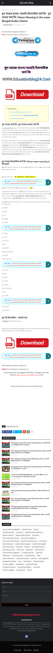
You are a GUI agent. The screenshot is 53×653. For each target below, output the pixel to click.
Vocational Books (21, 570)
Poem (19, 561)
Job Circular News (39, 549)
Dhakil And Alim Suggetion (39, 544)
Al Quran (36, 529)
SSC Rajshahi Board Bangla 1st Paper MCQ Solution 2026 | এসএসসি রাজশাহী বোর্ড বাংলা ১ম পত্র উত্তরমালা (30, 515)
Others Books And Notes (23, 558)
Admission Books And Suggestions (11, 529)
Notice (38, 555)
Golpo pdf (27, 547)
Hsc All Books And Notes (38, 547)
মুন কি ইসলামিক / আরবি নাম (17, 118)
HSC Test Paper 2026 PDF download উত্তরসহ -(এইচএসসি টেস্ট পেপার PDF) (30, 491)
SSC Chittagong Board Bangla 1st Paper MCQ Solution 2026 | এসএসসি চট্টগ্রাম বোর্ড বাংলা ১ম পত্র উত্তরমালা (31, 451)
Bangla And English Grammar (23, 535)
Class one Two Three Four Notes (29, 541)
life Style (29, 570)
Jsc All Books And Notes (28, 552)
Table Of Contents (11, 109)
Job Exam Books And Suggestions (11, 552)
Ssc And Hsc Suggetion (8, 570)
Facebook (27, 375)
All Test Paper (19, 532)
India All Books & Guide (9, 549)
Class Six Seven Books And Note (11, 538)
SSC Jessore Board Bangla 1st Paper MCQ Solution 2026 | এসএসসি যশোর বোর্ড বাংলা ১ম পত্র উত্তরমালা (30, 499)
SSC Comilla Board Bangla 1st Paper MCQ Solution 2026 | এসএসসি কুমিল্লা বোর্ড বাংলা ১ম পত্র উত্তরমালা (30, 459)
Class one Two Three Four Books (11, 541)
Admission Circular (26, 529)
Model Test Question (17, 555)
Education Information (8, 547)
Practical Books (27, 561)
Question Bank (20, 564)
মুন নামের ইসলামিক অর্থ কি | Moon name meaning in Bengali (24, 115)
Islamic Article (20, 549)
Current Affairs (42, 541)
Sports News (36, 567)
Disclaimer (36, 650)
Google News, (19, 375)
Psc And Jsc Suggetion (8, 564)
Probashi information (38, 561)
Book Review (35, 535)
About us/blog (27, 650)
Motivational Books (30, 555)
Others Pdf (33, 558)
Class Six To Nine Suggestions (28, 538)
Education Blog (26, 2)
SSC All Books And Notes (9, 567)
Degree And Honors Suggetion (22, 544)
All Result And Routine (8, 532)
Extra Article (19, 547)
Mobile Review (6, 555)
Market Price (39, 552)
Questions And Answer (31, 564)
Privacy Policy (17, 650)
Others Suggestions (43, 558)
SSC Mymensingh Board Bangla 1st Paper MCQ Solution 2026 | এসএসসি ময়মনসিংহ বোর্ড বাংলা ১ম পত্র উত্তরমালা (29, 507)
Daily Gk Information (8, 544)
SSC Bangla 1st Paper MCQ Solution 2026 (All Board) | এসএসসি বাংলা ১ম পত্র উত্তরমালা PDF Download (30, 444)
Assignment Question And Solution (34, 532)
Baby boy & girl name (11, 9)
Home (3, 9)
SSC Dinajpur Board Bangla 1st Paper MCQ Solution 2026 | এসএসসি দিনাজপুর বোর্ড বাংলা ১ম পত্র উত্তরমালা (30, 483)
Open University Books (8, 558)
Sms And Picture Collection (24, 567)
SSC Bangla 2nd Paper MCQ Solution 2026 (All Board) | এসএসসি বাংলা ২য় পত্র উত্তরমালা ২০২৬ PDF (31, 467)
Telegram (36, 375)
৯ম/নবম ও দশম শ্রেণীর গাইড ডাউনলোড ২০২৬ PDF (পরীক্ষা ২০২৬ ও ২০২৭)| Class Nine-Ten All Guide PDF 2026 (29, 475)
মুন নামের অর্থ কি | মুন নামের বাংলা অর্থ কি (20, 112)
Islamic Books (29, 549)
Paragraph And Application (9, 561)
